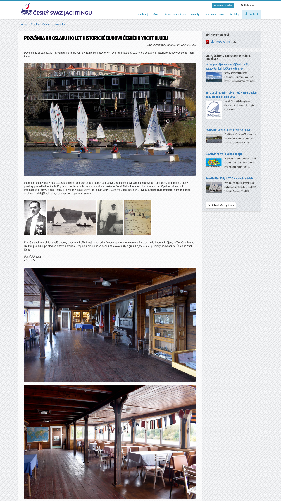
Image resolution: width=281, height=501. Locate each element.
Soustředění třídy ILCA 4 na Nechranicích (229, 178)
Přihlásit (251, 14)
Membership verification (223, 5)
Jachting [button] (143, 14)
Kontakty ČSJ (80, 471)
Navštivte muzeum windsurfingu (224, 154)
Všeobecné (135, 386)
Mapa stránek (240, 436)
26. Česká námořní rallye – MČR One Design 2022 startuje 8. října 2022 (231, 95)
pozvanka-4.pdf (220, 41)
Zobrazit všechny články (221, 205)
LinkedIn (160, 436)
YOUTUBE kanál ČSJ (80, 436)
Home (23, 24)
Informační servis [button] (214, 14)
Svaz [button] (156, 14)
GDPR (143, 481)
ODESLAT (140, 402)
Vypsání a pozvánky (53, 24)
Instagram (120, 436)
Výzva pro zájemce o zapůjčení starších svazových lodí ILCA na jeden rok (228, 66)
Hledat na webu (248, 5)
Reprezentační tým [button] (175, 14)
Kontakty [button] (234, 14)
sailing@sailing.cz (80, 465)
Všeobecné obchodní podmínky (120, 481)
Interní (149, 386)
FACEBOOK (40, 436)
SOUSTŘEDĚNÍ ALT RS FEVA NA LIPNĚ (228, 130)
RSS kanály (200, 436)
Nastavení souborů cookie (164, 481)
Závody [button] (195, 14)
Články (35, 24)
